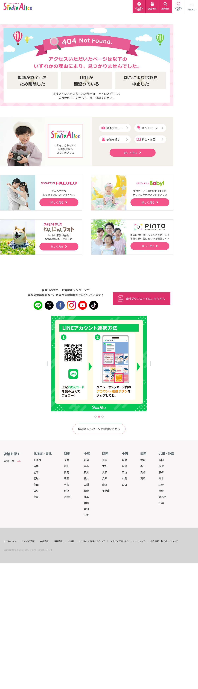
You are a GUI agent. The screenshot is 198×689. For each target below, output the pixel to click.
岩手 (36, 472)
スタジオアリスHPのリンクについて (127, 541)
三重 (86, 515)
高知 (142, 478)
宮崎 (161, 490)
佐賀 (161, 466)
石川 (86, 472)
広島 (124, 478)
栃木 (66, 466)
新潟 (86, 460)
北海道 (37, 460)
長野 (86, 490)
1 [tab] (95, 417)
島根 (124, 466)
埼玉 (66, 478)
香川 (142, 466)
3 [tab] (102, 417)
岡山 (124, 472)
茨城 (66, 460)
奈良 (104, 484)
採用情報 (58, 541)
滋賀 (104, 460)
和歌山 (106, 490)
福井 (86, 478)
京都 (104, 466)
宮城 (36, 478)
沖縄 (161, 502)
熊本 (161, 478)
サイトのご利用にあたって (92, 541)
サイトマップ (10, 541)
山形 (36, 490)
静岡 (86, 502)
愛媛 (142, 472)
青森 (36, 466)
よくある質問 (28, 541)
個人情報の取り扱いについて (164, 541)
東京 (66, 490)
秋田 (36, 484)
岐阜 (86, 496)
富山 (86, 466)
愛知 (86, 509)
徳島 (142, 460)
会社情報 (44, 541)
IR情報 (71, 541)
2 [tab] (99, 417)
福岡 (161, 460)
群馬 (66, 472)
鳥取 (124, 460)
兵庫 (104, 478)
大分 (161, 484)
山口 (124, 484)
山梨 (86, 484)
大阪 (104, 472)
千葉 (66, 484)
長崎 (161, 472)
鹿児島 (162, 496)
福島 (36, 496)
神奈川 (67, 496)
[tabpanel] (99, 363)
